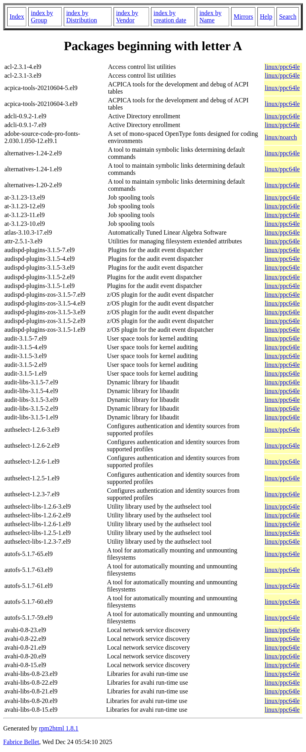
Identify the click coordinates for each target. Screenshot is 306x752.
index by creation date (169, 17)
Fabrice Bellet (21, 741)
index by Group (42, 17)
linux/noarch (281, 137)
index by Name (210, 17)
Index (17, 16)
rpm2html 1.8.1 (58, 728)
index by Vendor (127, 17)
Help (266, 16)
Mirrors (243, 16)
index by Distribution (81, 17)
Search (287, 16)
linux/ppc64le (282, 66)
